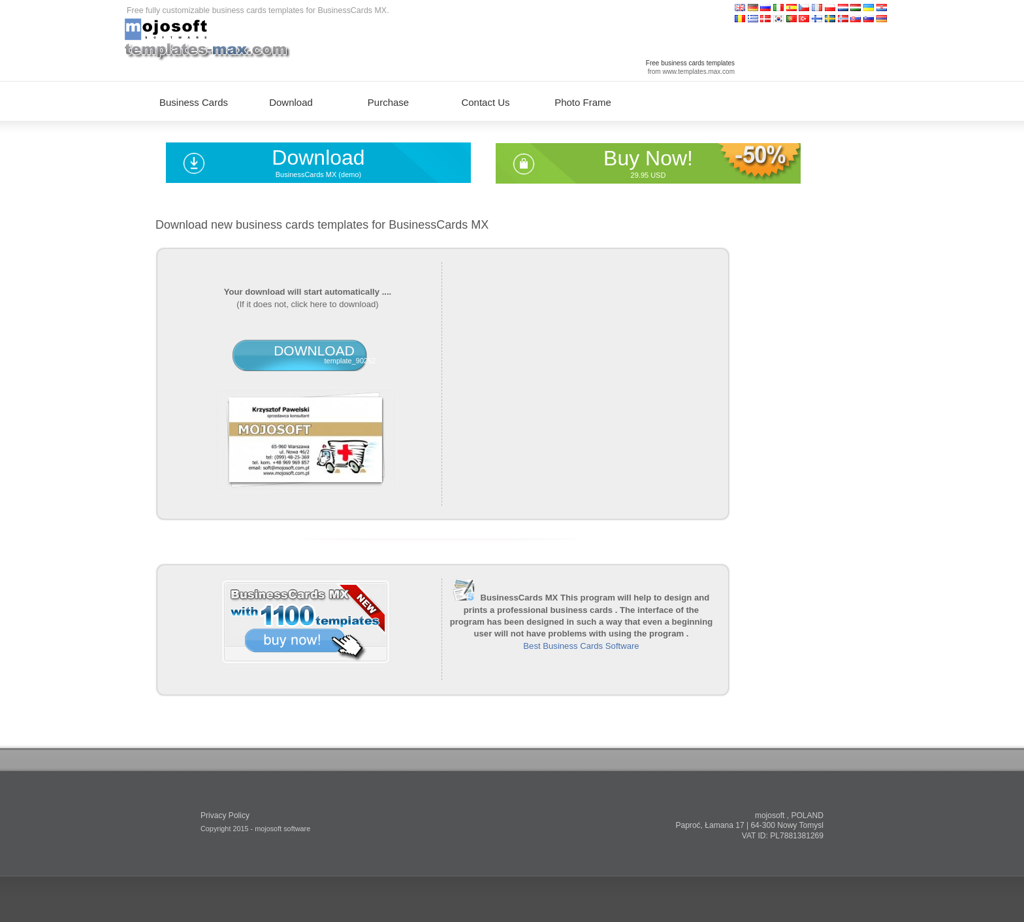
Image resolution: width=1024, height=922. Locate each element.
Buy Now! (648, 158)
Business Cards (193, 102)
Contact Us (485, 102)
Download (318, 157)
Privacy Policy (224, 815)
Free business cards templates (690, 63)
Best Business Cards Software (581, 646)
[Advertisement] (581, 377)
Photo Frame (582, 102)
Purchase (388, 102)
